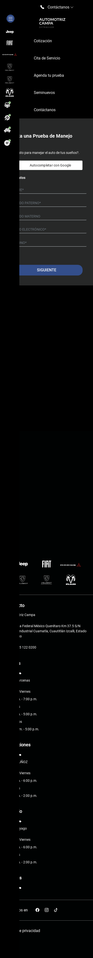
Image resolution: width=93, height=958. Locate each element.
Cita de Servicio (47, 58)
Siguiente (46, 270)
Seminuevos (44, 92)
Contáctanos (45, 110)
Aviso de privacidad (23, 930)
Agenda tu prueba (49, 75)
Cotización (43, 41)
